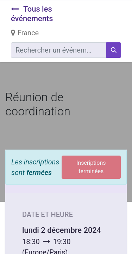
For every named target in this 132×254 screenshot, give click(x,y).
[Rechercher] (113, 50)
